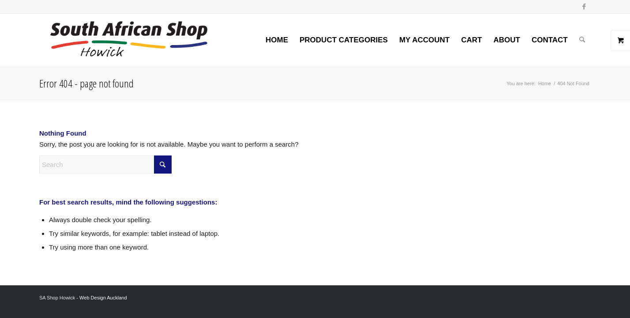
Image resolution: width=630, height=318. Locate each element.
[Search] (582, 40)
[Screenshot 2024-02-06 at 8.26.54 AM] (128, 40)
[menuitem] (277, 40)
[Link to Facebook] (584, 6)
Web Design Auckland (103, 297)
